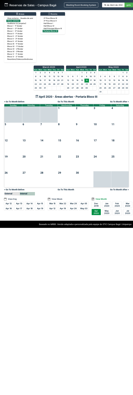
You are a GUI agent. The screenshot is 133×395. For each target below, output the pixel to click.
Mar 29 (73, 203)
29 (36, 88)
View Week (57, 199)
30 (40, 88)
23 (40, 84)
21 (62, 80)
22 (36, 84)
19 (54, 80)
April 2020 (81, 67)
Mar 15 (52, 203)
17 (45, 80)
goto (128, 5)
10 (45, 76)
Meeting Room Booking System (81, 5)
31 (45, 88)
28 (62, 84)
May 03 (83, 208)
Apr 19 (40, 208)
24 (45, 84)
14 (62, 76)
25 (49, 84)
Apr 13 (19, 203)
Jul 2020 (127, 212)
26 (54, 84)
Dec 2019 (96, 204)
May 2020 (113, 67)
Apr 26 (73, 208)
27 (58, 84)
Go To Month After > (119, 101)
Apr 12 (9, 203)
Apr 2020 (96, 212)
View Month (101, 199)
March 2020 (49, 67)
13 (58, 76)
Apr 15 (40, 203)
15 (36, 80)
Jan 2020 (106, 204)
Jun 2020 (117, 212)
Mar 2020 (127, 204)
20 (58, 80)
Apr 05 (84, 203)
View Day (12, 199)
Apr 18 (29, 208)
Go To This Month (66, 101)
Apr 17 (19, 208)
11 (49, 76)
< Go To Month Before (14, 101)
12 (54, 76)
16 (40, 80)
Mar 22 (62, 203)
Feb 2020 (117, 204)
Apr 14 (29, 203)
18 (49, 80)
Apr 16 (9, 208)
